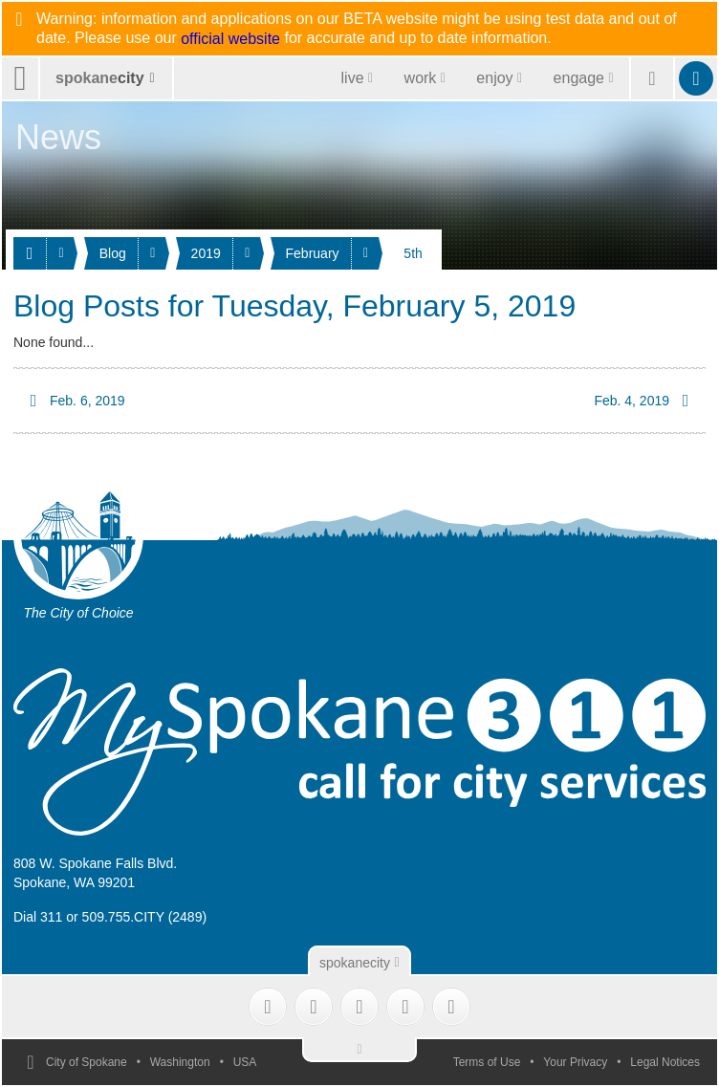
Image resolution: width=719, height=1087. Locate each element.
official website (230, 39)
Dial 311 (37, 916)
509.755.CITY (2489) (144, 916)
